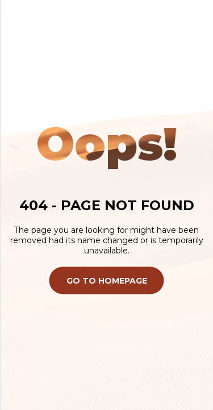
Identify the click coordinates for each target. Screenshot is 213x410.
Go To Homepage (106, 280)
